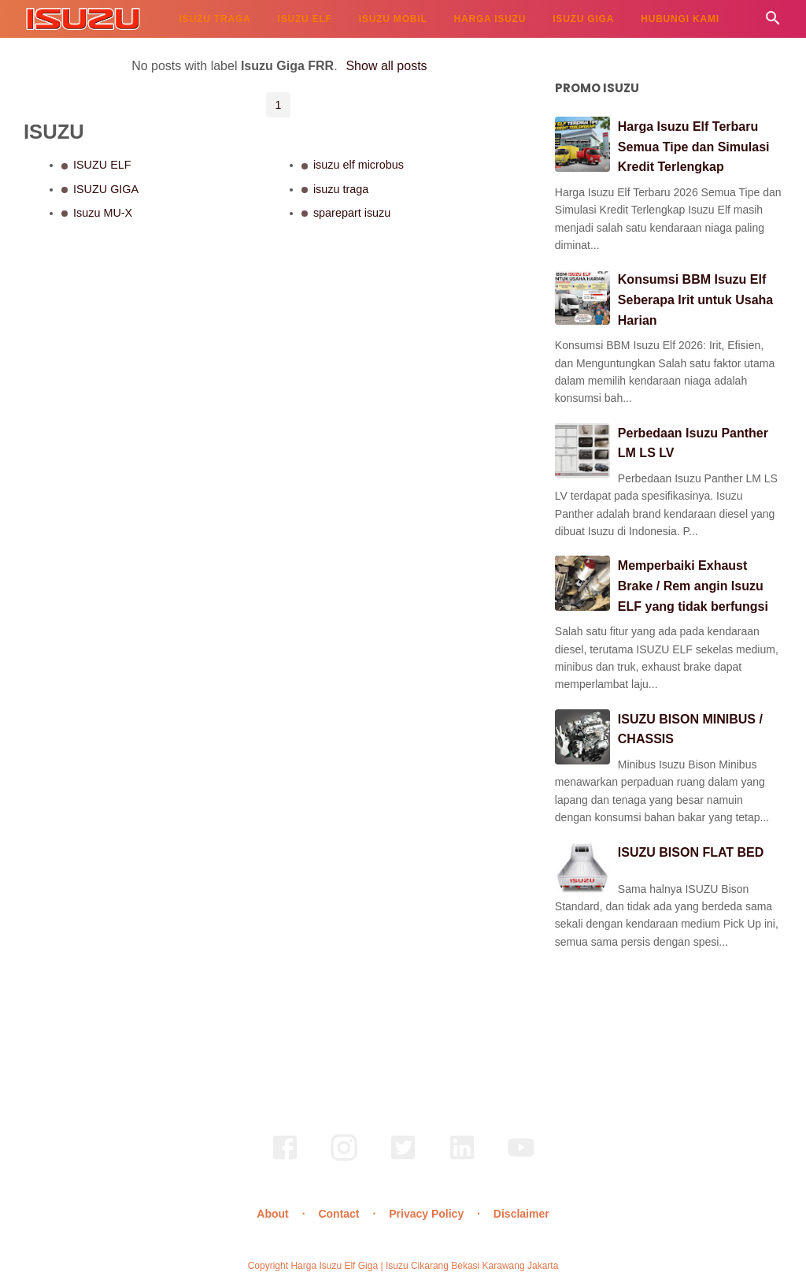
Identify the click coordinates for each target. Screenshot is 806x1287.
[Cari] (772, 22)
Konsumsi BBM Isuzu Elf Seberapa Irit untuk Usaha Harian (695, 299)
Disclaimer (521, 1213)
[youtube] (521, 1158)
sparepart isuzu (351, 212)
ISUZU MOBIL (393, 18)
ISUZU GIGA (583, 18)
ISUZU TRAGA (215, 18)
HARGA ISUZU (490, 18)
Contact (338, 1213)
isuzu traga (340, 189)
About (272, 1213)
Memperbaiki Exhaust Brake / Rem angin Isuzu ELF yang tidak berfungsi (693, 585)
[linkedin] (462, 1158)
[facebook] (285, 1158)
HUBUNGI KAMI (680, 18)
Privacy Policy (426, 1213)
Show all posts (386, 66)
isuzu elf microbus (358, 164)
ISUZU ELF (305, 18)
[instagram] (344, 1158)
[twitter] (403, 1158)
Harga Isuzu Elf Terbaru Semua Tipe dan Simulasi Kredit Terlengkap (694, 146)
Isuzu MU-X (102, 212)
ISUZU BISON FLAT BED (690, 852)
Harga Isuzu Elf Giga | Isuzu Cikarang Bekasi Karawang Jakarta (424, 1265)
